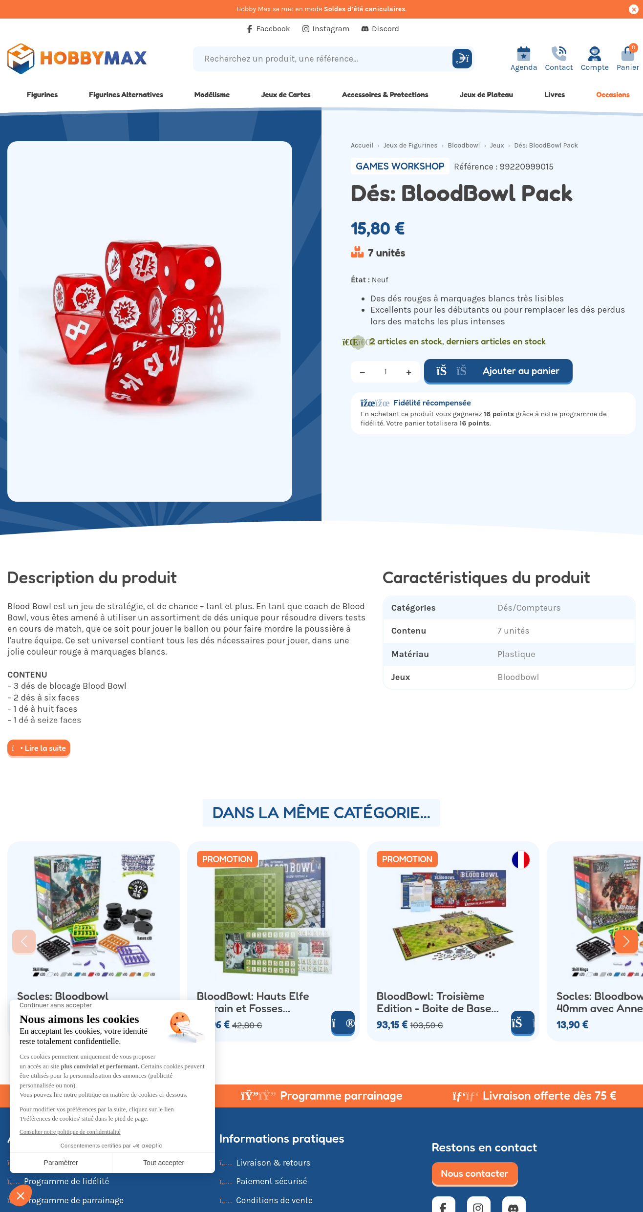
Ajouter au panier (498, 371)
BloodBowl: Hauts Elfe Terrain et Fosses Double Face (253, 1002)
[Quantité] (385, 372)
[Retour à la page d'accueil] (80, 58)
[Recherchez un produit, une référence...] (323, 59)
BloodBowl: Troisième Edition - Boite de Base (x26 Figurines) (434, 1002)
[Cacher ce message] (634, 9)
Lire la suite (39, 748)
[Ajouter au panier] (523, 1022)
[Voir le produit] (343, 1022)
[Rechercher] (462, 58)
